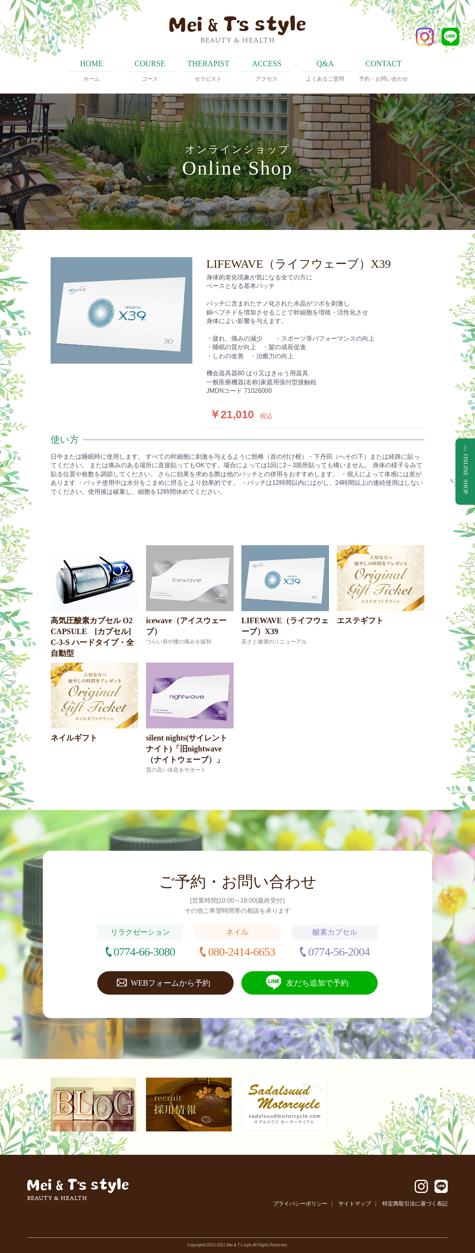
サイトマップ (354, 1203)
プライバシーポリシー (300, 1203)
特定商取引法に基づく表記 (415, 1203)
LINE (450, 37)
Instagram (425, 37)
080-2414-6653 (241, 951)
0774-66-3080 (144, 951)
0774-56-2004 (338, 951)
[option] (121, 310)
